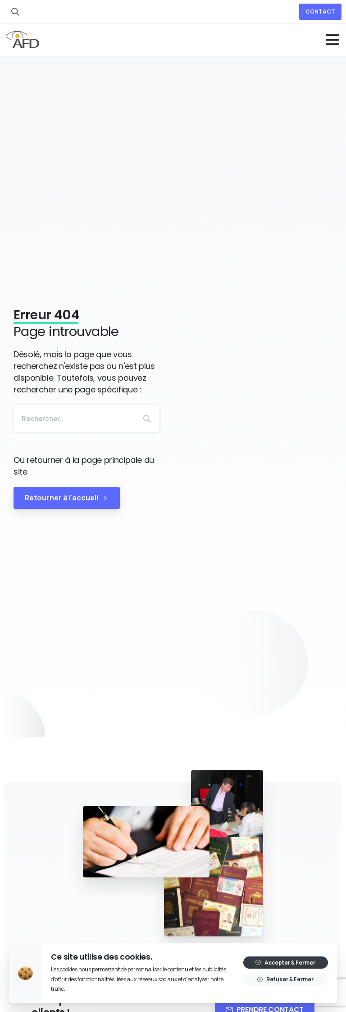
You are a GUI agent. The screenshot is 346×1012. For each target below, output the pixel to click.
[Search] (74, 418)
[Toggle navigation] (332, 39)
